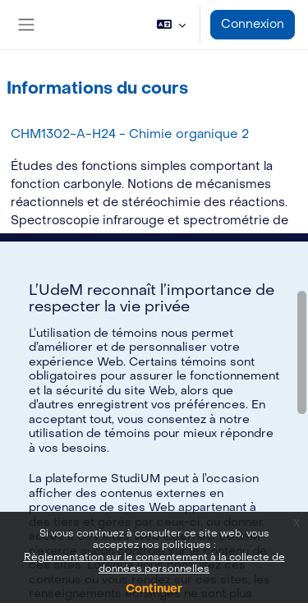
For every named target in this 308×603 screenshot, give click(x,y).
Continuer (154, 588)
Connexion (252, 24)
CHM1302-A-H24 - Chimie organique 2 (130, 134)
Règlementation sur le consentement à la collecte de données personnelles (154, 562)
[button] (171, 24)
